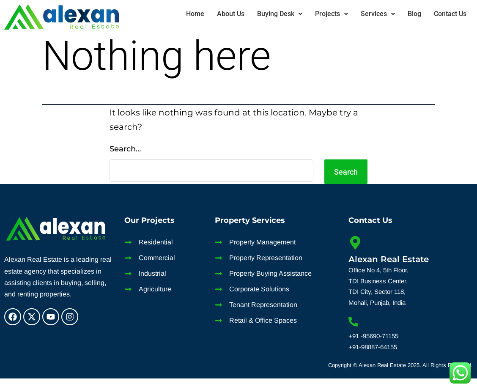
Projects (331, 14)
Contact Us (450, 14)
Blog (414, 14)
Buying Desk (279, 14)
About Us (230, 14)
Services (378, 14)
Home (195, 14)
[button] (280, 14)
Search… (125, 149)
